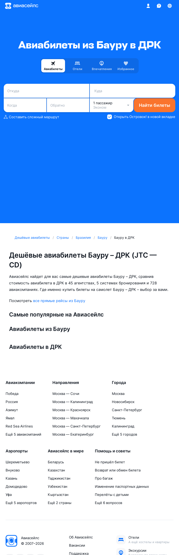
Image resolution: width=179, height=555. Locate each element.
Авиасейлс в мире (66, 451)
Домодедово (16, 486)
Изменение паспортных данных (122, 486)
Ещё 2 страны (59, 503)
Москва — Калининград (72, 402)
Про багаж (104, 478)
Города (119, 382)
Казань (11, 478)
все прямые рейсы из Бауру (59, 300)
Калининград (123, 426)
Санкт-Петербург (127, 410)
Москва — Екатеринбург (73, 434)
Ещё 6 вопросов (108, 503)
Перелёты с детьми (112, 494)
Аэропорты (17, 451)
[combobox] (46, 91)
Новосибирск (123, 402)
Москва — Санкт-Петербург (76, 426)
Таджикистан (59, 478)
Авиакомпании (20, 382)
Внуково (13, 470)
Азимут (12, 410)
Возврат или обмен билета (118, 470)
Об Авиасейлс (81, 537)
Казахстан (56, 470)
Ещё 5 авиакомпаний (23, 434)
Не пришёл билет (110, 462)
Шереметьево (18, 462)
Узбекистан (57, 486)
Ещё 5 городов (124, 434)
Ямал (10, 418)
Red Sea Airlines (19, 426)
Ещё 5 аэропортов (21, 503)
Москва (118, 393)
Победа (12, 393)
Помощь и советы (113, 451)
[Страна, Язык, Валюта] (169, 6)
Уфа (9, 494)
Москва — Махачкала (70, 418)
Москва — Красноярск (71, 410)
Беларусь (56, 462)
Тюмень (118, 418)
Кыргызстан (58, 494)
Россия (12, 402)
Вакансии (77, 545)
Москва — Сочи (65, 393)
